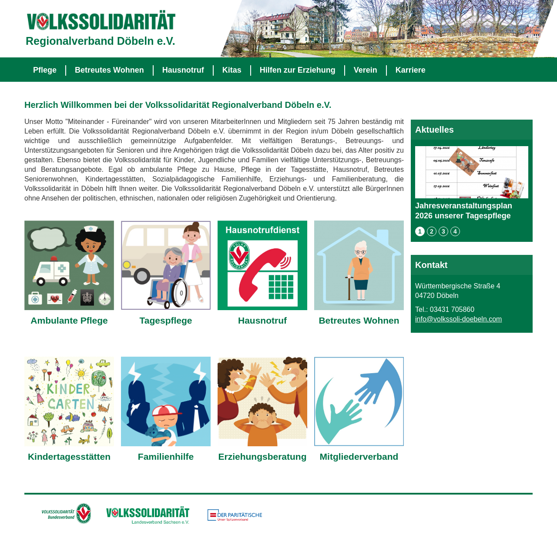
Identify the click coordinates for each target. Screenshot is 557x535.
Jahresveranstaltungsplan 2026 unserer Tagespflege (471, 183)
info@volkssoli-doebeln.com (458, 319)
